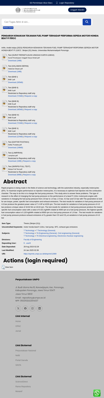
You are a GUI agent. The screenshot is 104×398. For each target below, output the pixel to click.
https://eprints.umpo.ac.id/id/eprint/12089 (40, 254)
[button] (3, 267)
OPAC (18, 326)
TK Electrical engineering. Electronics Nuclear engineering (59, 236)
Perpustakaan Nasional (25, 351)
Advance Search (8, 27)
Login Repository (66, 3)
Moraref (18, 391)
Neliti (17, 355)
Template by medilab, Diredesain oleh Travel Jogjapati (39, 335)
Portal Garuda (21, 360)
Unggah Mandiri (77, 10)
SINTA (18, 365)
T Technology (29, 230)
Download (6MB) (15, 175)
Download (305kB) (15, 82)
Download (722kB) (15, 123)
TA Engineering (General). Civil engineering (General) (57, 233)
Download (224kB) (15, 137)
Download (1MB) (15, 61)
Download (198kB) (15, 147)
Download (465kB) (15, 109)
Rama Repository (23, 386)
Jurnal (18, 331)
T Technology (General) (45, 230)
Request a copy (31, 96)
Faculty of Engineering (33, 239)
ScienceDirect (21, 382)
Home (18, 321)
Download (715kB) (15, 96)
